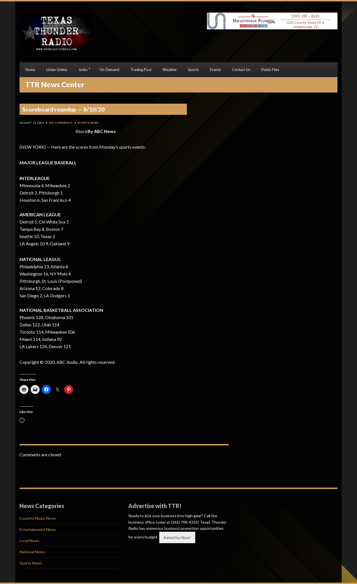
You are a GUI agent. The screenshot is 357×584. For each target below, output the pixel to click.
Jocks (83, 69)
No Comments (61, 122)
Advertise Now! (177, 537)
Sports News (88, 122)
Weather (170, 69)
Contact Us (241, 69)
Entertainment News (38, 529)
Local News (29, 540)
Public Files (270, 69)
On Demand (109, 69)
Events (215, 69)
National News (32, 551)
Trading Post (141, 69)
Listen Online (56, 69)
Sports (193, 69)
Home (30, 69)
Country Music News (38, 518)
